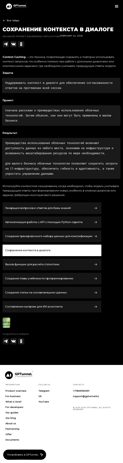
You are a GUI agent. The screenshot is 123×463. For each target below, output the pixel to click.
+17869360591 (81, 390)
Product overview (15, 390)
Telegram (43, 390)
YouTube (43, 401)
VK (40, 396)
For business (13, 396)
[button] (116, 6)
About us (10, 423)
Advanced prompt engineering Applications (31, 36)
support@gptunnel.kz (86, 396)
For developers (14, 407)
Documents (12, 439)
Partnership (12, 428)
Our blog (10, 418)
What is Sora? (13, 401)
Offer (8, 434)
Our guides (11, 412)
